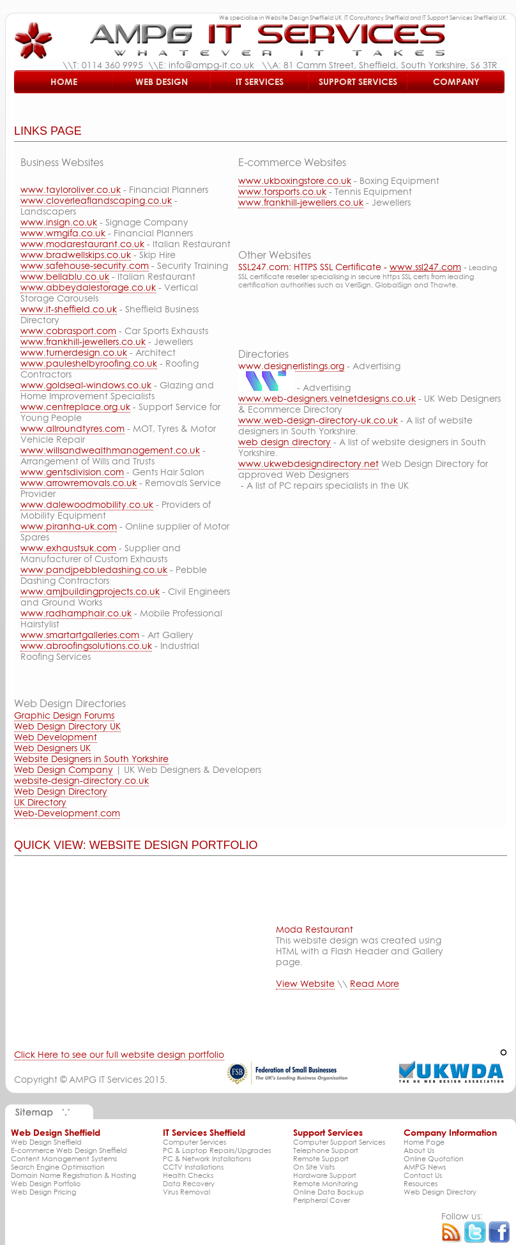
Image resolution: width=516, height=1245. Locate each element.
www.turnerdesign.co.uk (73, 352)
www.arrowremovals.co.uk (78, 482)
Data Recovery (189, 1183)
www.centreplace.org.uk (75, 406)
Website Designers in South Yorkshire (91, 758)
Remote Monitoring (325, 1183)
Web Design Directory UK (67, 726)
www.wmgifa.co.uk (62, 232)
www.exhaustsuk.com (68, 547)
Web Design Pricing (43, 1192)
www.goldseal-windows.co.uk (85, 384)
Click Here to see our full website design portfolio (119, 1054)
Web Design (161, 81)
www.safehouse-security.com (84, 265)
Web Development (55, 736)
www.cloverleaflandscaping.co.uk (96, 200)
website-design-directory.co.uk (81, 780)
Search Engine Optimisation (58, 1167)
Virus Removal (186, 1192)
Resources (420, 1183)
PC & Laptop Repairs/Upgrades (217, 1150)
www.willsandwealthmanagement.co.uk (110, 450)
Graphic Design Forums (64, 715)
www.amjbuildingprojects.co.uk (90, 591)
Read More (374, 983)
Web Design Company (63, 769)
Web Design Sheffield (46, 1142)
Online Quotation (434, 1158)
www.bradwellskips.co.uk (75, 254)
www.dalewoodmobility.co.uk (86, 504)
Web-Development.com (67, 812)
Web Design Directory (60, 791)
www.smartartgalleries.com (79, 634)
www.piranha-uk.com (68, 526)
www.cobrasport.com (68, 330)
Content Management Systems (64, 1158)
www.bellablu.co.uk (64, 276)
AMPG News (425, 1167)
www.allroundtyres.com (72, 428)
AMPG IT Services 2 (109, 1079)
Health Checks (188, 1175)
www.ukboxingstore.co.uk (294, 180)
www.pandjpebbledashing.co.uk (93, 569)
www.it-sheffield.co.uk (68, 308)
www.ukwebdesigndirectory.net (308, 463)
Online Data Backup (328, 1192)
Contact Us (423, 1175)
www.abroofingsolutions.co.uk (86, 645)
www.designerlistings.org (291, 365)
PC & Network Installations (207, 1158)
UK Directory (40, 802)
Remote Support (321, 1158)
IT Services (260, 81)
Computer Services (194, 1142)
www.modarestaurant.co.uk (82, 243)
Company (456, 81)
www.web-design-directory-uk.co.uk (318, 420)
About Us (419, 1150)
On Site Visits (314, 1167)
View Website (305, 983)
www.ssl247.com (425, 266)
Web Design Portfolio (45, 1183)
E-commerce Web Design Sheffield (69, 1150)
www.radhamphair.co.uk (76, 612)
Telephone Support (325, 1150)
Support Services (358, 81)
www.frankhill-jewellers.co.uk (83, 341)
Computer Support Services (339, 1142)
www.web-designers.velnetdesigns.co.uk (327, 398)
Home (63, 81)
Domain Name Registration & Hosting (73, 1175)
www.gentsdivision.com (72, 471)
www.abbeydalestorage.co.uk (88, 287)
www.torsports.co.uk (282, 191)
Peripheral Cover (321, 1200)
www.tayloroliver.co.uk (70, 189)
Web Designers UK (52, 747)
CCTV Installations (193, 1167)
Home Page (424, 1142)
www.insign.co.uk (58, 222)
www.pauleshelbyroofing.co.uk (88, 363)
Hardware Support (324, 1175)
